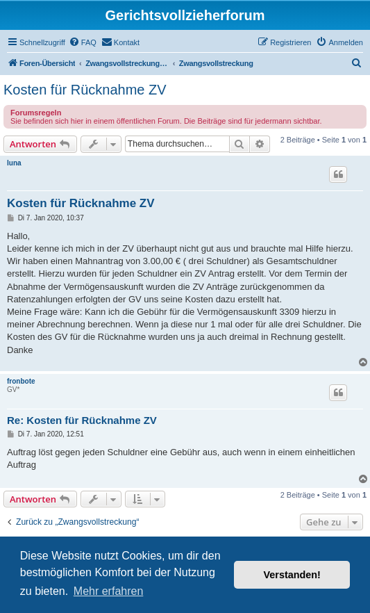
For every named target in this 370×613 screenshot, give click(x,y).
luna (14, 163)
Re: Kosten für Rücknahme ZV (82, 420)
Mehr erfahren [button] (109, 591)
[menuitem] (82, 42)
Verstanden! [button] (292, 574)
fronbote (21, 381)
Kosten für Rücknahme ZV (85, 89)
